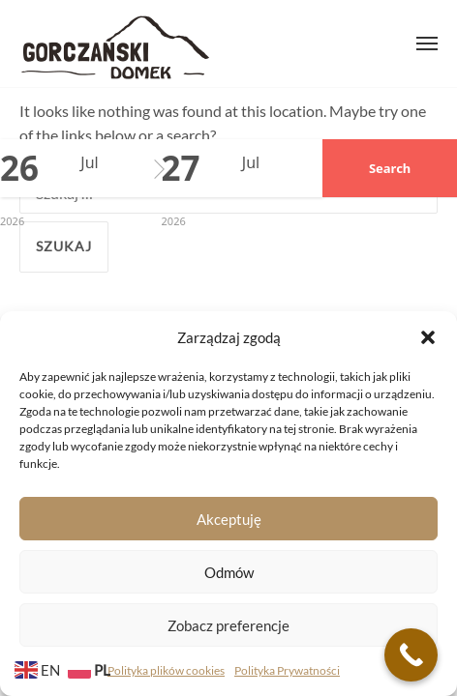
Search (390, 168)
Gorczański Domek (115, 43)
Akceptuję (229, 519)
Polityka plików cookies (166, 670)
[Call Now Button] (411, 655)
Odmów (229, 572)
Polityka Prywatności (287, 670)
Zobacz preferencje (228, 625)
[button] (428, 337)
